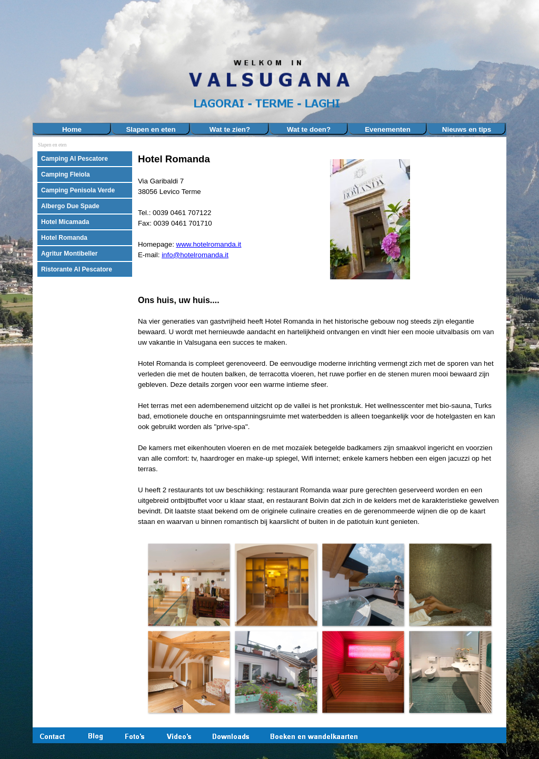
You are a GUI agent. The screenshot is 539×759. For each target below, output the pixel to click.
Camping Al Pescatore (74, 158)
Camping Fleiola (65, 174)
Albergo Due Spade (70, 206)
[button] (189, 584)
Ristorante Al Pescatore (76, 269)
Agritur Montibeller (69, 253)
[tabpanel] (227, 215)
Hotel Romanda (64, 237)
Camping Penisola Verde (78, 190)
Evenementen (388, 129)
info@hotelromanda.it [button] (195, 255)
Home (72, 129)
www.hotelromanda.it (209, 244)
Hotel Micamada (65, 222)
